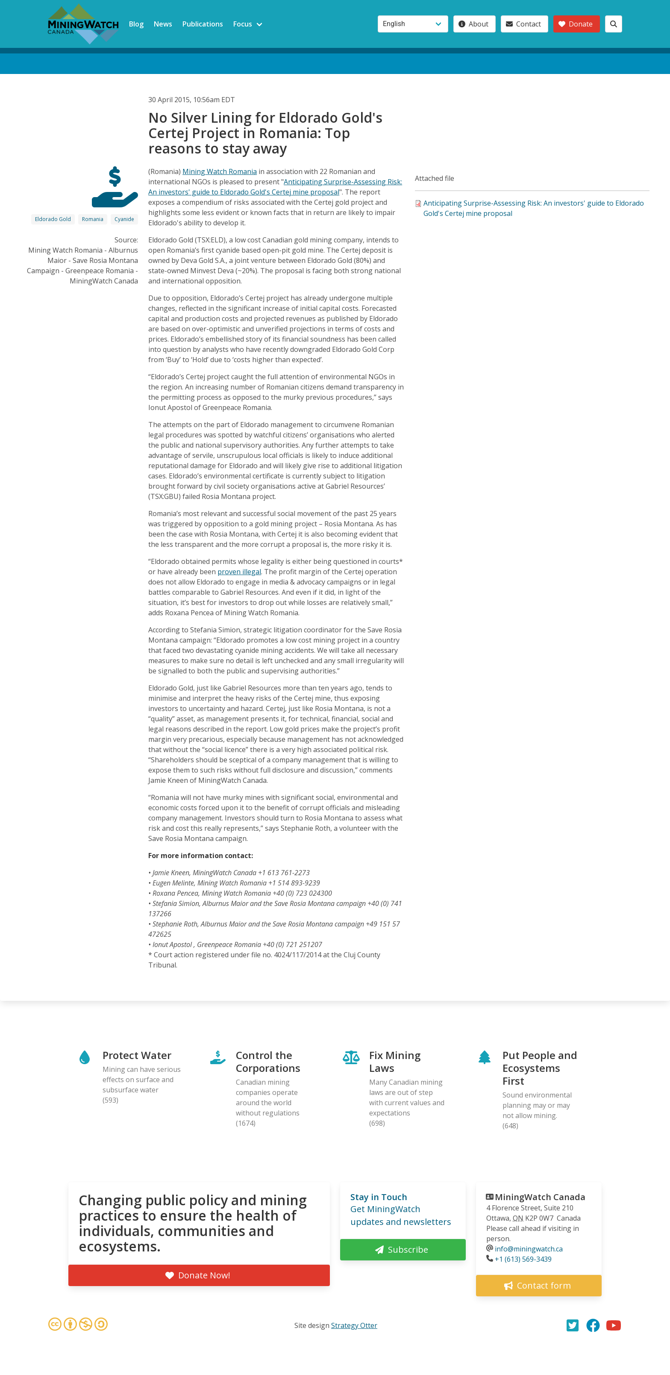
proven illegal (239, 571)
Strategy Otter (354, 1325)
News (163, 24)
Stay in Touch (378, 1197)
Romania (92, 219)
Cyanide (124, 219)
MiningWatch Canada (540, 1197)
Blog (136, 24)
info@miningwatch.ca (529, 1249)
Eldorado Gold (53, 219)
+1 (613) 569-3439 (523, 1259)
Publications (202, 24)
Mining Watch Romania (219, 171)
